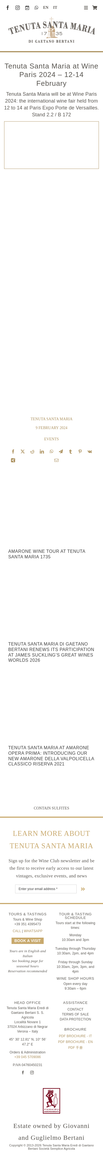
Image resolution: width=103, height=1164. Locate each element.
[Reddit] (32, 451)
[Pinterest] (80, 451)
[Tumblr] (70, 451)
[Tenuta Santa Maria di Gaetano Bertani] (51, 19)
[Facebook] (13, 451)
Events (51, 439)
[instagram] (17, 8)
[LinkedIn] (42, 451)
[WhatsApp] (51, 451)
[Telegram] (61, 451)
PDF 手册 (75, 1048)
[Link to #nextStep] (83, 888)
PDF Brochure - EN (75, 1042)
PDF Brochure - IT (75, 1036)
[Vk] (90, 451)
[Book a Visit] (27, 8)
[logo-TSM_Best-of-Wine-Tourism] (21, 1090)
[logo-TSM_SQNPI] (81, 1090)
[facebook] (7, 8)
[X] (22, 451)
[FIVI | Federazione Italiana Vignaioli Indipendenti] (51, 1090)
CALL (17, 931)
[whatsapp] (36, 8)
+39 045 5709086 (27, 1057)
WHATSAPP (33, 931)
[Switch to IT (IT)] (52, 7)
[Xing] (13, 460)
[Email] (56, 460)
